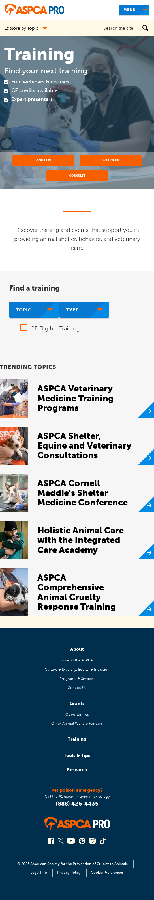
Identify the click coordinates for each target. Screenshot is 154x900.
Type (72, 310)
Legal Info (38, 872)
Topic (23, 310)
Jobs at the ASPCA (77, 660)
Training (77, 739)
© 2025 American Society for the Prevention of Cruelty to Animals (73, 864)
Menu (129, 10)
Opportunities (77, 714)
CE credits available (34, 90)
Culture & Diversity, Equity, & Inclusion (77, 669)
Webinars (110, 160)
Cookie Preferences (107, 872)
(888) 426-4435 (77, 803)
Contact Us (77, 687)
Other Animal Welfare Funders (77, 723)
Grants (77, 703)
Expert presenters (32, 99)
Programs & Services (77, 678)
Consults (77, 176)
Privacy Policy (69, 872)
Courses (43, 160)
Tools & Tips (77, 755)
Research (77, 769)
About (77, 649)
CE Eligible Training (55, 328)
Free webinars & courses (40, 82)
